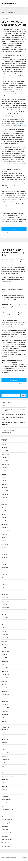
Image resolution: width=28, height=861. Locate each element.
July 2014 (3, 684)
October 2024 (4, 497)
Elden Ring (3, 762)
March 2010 (4, 721)
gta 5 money (4, 782)
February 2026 (4, 447)
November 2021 (5, 564)
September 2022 (5, 544)
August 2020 (4, 611)
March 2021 (4, 587)
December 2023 (5, 527)
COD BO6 (3, 749)
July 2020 (3, 614)
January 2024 (4, 524)
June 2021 (3, 581)
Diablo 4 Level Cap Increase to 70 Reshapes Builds (13, 414)
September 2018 (5, 637)
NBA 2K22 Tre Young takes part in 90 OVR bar (13, 23)
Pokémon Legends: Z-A (6, 823)
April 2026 (3, 440)
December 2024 (5, 494)
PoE (2, 812)
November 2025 (5, 457)
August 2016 (4, 657)
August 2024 (4, 504)
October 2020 (4, 604)
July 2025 (3, 470)
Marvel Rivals (4, 796)
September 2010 (5, 714)
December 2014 (5, 671)
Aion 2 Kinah (4, 736)
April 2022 (3, 551)
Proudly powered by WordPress (8, 857)
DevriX (24, 857)
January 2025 (4, 490)
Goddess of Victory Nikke (7, 776)
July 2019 (3, 624)
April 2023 (3, 541)
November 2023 (5, 531)
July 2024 (3, 507)
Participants (4, 313)
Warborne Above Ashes (6, 839)
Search (3, 392)
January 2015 (4, 667)
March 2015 (4, 664)
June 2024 (3, 511)
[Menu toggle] (25, 3)
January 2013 (4, 701)
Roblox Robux (4, 826)
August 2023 (4, 534)
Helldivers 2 (4, 786)
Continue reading (14, 229)
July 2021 (3, 577)
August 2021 (4, 574)
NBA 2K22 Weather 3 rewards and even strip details (12, 252)
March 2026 (4, 444)
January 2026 (4, 450)
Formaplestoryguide (9, 3)
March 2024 (4, 521)
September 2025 (5, 464)
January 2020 (4, 617)
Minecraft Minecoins (6, 799)
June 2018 (3, 647)
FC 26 (2, 769)
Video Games (4, 836)
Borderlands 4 (4, 742)
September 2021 (5, 571)
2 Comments (13, 233)
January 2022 (4, 557)
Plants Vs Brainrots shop (7, 809)
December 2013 (5, 694)
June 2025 (3, 474)
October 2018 (4, 634)
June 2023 (3, 537)
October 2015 (4, 661)
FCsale (3, 772)
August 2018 (4, 641)
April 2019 (3, 627)
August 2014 (4, 681)
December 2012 (5, 704)
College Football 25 (5, 752)
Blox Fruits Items (5, 739)
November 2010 (5, 708)
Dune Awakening (5, 759)
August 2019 (4, 621)
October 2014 (4, 677)
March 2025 (4, 484)
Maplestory (4, 792)
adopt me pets (4, 729)
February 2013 (4, 698)
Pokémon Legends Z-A (6, 819)
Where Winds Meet (5, 842)
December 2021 (5, 561)
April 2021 (3, 584)
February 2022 (4, 554)
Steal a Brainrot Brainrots (7, 832)
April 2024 (3, 517)
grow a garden (4, 779)
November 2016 (5, 651)
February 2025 (4, 487)
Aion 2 (2, 732)
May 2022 (3, 547)
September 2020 (5, 607)
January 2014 (4, 691)
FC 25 (2, 766)
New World (4, 802)
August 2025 (4, 467)
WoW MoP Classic (5, 846)
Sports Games (4, 18)
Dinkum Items (4, 756)
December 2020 (5, 597)
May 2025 (3, 477)
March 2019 (4, 631)
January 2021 (4, 594)
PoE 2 (2, 816)
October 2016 (4, 654)
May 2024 (3, 514)
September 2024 (5, 501)
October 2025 (4, 460)
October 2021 (4, 567)
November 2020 (5, 601)
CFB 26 (3, 746)
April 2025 (3, 480)
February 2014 (4, 687)
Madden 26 (4, 789)
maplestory (22, 232)
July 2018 (3, 644)
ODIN (2, 806)
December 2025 (5, 454)
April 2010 (3, 717)
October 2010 (4, 711)
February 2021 (4, 591)
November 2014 (5, 674)
